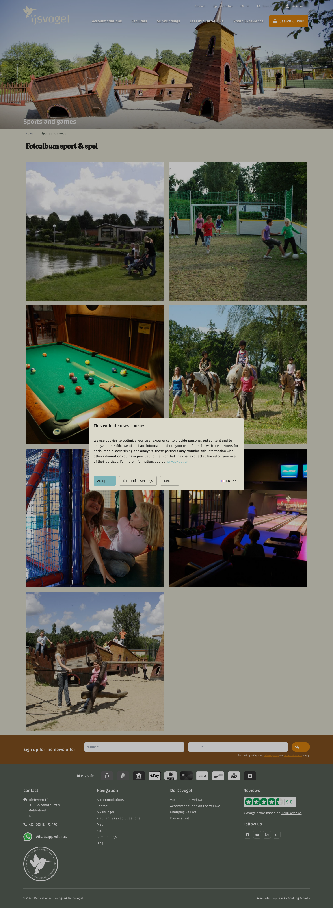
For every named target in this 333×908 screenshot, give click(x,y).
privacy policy (177, 461)
